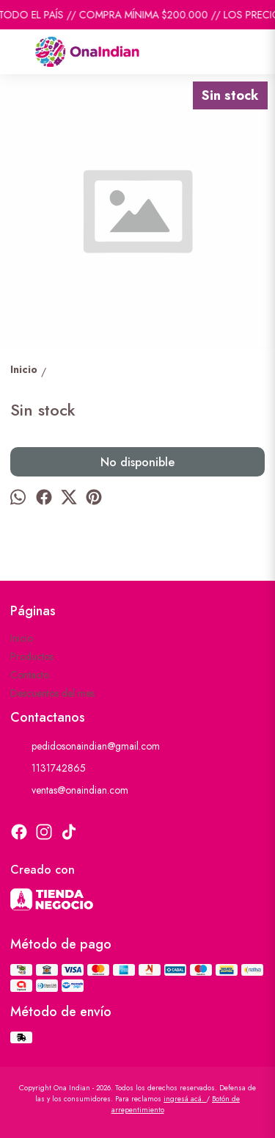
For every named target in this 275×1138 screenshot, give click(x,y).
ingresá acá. (185, 1098)
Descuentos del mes (52, 693)
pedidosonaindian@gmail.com (85, 746)
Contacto (29, 674)
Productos (32, 656)
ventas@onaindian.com (69, 790)
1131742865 (48, 768)
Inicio (21, 638)
